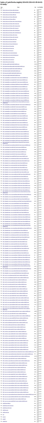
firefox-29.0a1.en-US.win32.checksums (10, 52)
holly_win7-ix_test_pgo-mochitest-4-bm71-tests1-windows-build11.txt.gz (16, 304)
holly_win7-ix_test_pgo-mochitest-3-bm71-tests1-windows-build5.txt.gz (16, 302)
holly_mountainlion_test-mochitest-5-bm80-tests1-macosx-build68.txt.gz (16, 100)
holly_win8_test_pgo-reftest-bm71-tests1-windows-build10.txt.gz (14, 358)
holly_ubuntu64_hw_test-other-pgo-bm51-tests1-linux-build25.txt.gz (15, 239)
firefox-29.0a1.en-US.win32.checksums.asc (10, 55)
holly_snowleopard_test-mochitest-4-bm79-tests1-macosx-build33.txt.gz (16, 138)
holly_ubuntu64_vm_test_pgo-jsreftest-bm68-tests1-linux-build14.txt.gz (16, 252)
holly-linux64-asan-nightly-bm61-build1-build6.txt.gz (12, 68)
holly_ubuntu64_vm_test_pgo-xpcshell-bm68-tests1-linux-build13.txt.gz (16, 273)
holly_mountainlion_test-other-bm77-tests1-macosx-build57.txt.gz (15, 106)
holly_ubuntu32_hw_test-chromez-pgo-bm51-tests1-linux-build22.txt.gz (16, 158)
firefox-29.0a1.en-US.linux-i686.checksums (10, 10)
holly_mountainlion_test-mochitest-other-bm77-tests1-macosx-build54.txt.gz (16, 104)
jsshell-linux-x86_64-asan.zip (8, 405)
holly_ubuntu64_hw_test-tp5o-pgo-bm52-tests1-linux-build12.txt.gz (15, 243)
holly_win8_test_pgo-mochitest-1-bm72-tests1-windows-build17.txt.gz (15, 340)
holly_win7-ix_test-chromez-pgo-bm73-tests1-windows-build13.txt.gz (15, 275)
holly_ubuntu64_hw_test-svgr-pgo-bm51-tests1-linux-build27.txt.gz (15, 241)
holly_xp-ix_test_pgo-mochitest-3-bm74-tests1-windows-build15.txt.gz (15, 387)
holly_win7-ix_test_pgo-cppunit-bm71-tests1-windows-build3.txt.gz (15, 288)
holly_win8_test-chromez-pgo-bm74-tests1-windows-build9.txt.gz (15, 320)
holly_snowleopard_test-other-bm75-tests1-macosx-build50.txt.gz (14, 147)
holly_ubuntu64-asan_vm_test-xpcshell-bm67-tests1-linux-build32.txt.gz (16, 232)
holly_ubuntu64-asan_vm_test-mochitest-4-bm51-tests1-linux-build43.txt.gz (16, 221)
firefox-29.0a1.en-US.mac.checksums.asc (10, 43)
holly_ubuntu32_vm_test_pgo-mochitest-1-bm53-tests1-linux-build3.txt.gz (16, 180)
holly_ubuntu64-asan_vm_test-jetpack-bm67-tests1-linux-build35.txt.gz (15, 210)
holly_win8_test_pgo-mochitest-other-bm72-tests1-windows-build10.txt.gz (16, 356)
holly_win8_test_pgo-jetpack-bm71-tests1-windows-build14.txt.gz (15, 335)
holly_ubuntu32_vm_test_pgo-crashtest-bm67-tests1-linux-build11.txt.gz (16, 171)
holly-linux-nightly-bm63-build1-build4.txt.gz (11, 64)
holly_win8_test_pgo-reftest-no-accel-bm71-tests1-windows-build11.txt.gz (16, 360)
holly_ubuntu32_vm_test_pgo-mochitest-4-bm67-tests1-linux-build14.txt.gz (16, 187)
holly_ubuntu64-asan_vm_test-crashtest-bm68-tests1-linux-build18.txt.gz (16, 207)
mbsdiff (4, 419)
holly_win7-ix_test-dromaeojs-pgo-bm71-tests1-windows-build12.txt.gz (16, 277)
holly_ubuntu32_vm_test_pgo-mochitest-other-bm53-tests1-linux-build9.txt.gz (17, 194)
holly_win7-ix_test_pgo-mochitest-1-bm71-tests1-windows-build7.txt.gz (16, 297)
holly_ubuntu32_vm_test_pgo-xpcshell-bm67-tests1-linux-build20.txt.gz (16, 203)
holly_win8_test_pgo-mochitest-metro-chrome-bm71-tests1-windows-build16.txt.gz (18, 353)
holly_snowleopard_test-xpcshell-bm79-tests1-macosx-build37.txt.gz (15, 156)
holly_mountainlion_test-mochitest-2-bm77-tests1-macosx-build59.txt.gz (16, 93)
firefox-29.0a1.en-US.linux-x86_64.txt (10, 39)
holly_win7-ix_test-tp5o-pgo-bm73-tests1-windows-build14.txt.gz (14, 284)
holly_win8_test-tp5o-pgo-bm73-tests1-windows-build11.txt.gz (14, 329)
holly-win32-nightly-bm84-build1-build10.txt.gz (11, 75)
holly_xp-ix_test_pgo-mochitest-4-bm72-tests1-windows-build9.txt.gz (15, 389)
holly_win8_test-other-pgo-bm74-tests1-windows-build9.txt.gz (14, 324)
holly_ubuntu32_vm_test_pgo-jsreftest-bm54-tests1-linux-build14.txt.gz (16, 178)
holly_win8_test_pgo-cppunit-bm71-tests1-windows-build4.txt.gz (14, 331)
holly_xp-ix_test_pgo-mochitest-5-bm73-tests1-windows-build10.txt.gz (15, 392)
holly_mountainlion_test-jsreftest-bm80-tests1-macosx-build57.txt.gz (15, 88)
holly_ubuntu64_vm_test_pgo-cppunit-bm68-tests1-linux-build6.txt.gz (15, 246)
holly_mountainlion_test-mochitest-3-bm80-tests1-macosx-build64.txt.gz (16, 95)
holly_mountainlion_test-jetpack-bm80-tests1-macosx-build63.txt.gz (15, 86)
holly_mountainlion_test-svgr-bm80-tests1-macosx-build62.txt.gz (14, 111)
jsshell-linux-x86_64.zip (7, 407)
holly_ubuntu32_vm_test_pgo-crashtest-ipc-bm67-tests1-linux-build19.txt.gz (16, 174)
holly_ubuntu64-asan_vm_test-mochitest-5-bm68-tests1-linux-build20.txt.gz (16, 223)
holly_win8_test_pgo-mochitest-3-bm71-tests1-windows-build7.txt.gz (15, 344)
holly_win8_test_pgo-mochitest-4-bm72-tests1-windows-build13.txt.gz (15, 347)
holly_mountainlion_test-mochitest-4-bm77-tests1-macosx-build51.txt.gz (16, 97)
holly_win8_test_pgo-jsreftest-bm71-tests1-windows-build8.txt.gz (14, 338)
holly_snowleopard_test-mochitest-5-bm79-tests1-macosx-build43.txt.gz (16, 140)
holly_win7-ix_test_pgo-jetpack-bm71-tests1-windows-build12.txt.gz (15, 293)
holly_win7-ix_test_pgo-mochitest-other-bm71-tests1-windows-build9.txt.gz (16, 311)
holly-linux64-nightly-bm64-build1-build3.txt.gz (11, 70)
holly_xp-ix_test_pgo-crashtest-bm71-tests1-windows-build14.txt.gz (15, 376)
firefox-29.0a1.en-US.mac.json (8, 48)
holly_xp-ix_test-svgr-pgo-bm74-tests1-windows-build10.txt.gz (14, 369)
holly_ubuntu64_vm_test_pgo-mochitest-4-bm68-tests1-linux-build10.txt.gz (16, 261)
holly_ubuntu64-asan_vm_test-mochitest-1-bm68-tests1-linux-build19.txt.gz (16, 214)
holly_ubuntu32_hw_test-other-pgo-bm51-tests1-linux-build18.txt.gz (15, 162)
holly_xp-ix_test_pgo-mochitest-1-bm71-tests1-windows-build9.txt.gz (15, 383)
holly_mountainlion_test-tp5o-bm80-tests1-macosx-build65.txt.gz (14, 113)
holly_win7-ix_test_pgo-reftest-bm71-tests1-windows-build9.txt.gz (15, 313)
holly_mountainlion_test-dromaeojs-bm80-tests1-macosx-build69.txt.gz (15, 84)
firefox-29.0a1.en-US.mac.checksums (9, 41)
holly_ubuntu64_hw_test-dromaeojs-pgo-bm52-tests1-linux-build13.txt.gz (16, 237)
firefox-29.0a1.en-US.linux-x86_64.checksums (11, 30)
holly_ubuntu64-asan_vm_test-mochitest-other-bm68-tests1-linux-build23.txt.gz (17, 228)
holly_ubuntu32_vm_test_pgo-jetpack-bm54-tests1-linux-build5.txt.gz (15, 176)
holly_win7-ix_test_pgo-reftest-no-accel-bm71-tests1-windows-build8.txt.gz (16, 315)
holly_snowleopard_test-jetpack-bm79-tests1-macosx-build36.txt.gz (15, 127)
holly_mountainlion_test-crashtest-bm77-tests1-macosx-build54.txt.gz (15, 82)
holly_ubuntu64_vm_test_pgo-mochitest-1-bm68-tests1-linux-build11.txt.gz (16, 255)
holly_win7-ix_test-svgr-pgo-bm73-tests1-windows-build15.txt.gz (14, 282)
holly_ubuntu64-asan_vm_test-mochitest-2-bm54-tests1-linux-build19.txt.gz (16, 216)
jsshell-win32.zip (6, 412)
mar (3, 414)
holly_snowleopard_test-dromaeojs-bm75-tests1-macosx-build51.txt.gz (15, 124)
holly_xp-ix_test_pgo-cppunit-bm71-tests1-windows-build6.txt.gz (14, 374)
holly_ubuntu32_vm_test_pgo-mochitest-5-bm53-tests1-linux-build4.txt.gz (16, 189)
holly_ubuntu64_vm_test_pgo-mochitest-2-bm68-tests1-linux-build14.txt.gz (16, 257)
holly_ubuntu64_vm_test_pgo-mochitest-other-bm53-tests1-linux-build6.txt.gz (17, 268)
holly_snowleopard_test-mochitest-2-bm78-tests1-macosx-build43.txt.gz (16, 133)
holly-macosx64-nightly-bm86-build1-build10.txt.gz (12, 73)
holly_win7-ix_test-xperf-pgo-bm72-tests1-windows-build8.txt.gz (14, 286)
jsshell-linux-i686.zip (6, 403)
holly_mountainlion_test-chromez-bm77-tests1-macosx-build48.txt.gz (15, 77)
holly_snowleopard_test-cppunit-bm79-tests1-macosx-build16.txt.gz (15, 120)
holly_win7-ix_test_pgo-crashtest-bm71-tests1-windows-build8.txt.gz (15, 291)
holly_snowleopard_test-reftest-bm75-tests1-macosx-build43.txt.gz (15, 149)
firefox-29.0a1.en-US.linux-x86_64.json (10, 34)
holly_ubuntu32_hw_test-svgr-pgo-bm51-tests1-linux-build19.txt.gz (15, 165)
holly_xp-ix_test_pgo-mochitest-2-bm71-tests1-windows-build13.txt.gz (15, 385)
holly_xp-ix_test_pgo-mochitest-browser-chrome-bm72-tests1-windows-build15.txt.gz (18, 394)
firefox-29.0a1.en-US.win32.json (9, 57)
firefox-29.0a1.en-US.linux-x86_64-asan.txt (10, 28)
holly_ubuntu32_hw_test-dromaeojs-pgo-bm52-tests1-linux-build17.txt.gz (16, 160)
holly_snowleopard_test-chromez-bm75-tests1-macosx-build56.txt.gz (15, 118)
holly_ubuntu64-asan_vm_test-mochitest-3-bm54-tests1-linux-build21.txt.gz (16, 219)
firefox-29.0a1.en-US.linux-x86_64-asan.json (11, 23)
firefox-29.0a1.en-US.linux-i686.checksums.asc (11, 12)
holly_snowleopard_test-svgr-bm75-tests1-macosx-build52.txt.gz (14, 151)
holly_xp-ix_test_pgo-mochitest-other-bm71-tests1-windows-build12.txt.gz (16, 396)
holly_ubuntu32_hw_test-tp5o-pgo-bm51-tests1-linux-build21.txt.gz (15, 167)
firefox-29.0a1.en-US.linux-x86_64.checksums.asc (12, 32)
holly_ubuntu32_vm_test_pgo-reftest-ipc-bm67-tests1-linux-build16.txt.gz (16, 198)
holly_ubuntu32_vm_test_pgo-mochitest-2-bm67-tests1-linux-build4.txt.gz (16, 183)
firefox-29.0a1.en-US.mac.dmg (8, 46)
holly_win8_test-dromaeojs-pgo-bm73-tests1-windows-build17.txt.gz (15, 322)
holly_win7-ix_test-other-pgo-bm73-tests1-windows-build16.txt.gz (15, 279)
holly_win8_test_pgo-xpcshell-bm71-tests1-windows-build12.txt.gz (15, 362)
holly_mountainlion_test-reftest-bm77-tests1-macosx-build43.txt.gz (15, 109)
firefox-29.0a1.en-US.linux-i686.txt (9, 19)
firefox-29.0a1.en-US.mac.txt (8, 50)
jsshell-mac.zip (5, 410)
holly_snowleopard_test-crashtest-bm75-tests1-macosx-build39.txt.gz (15, 122)
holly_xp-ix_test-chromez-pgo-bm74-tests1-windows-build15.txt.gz (15, 365)
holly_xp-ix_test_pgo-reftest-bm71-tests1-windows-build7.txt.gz (14, 398)
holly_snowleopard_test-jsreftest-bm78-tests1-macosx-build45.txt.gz (15, 129)
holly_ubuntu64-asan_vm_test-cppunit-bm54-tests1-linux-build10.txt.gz (16, 205)
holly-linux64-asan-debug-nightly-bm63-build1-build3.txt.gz (14, 66)
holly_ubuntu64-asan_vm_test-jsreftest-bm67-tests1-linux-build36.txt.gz (16, 212)
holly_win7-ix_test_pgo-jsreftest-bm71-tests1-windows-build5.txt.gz (15, 295)
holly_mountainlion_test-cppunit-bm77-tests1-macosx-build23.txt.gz (15, 79)
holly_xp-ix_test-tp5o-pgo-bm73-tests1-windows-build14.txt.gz (14, 371)
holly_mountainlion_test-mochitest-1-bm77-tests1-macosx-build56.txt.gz (16, 91)
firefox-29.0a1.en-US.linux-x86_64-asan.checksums (12, 21)
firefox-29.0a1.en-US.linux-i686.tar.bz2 (10, 16)
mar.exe (4, 416)
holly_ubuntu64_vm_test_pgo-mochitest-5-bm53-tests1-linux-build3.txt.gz (16, 264)
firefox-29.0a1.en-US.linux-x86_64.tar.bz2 (10, 37)
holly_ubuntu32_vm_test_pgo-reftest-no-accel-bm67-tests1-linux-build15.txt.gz (17, 201)
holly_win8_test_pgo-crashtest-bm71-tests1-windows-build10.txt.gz (15, 333)
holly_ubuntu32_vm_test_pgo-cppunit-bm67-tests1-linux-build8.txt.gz (15, 169)
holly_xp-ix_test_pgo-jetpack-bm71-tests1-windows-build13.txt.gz (15, 378)
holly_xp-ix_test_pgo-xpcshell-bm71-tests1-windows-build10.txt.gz (15, 401)
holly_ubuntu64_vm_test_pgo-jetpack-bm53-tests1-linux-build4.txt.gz (15, 250)
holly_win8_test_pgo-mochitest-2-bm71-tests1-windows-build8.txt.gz (15, 342)
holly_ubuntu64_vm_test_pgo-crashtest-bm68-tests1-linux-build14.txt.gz (16, 248)
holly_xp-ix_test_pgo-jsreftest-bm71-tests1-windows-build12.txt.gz (15, 380)
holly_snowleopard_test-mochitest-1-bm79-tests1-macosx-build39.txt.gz (16, 131)
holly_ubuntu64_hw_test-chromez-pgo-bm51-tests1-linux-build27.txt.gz (16, 234)
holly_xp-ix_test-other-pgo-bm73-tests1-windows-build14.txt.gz (14, 367)
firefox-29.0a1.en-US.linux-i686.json (9, 14)
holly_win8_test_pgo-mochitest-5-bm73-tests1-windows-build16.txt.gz (15, 349)
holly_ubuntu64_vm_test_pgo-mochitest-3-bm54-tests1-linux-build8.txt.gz (16, 259)
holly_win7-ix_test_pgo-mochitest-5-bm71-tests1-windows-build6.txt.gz (16, 306)
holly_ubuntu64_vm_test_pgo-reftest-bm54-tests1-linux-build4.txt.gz (15, 270)
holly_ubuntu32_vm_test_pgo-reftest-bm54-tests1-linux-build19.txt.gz (15, 196)
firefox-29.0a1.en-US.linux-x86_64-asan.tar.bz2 (11, 25)
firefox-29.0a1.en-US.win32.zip (8, 61)
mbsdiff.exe (5, 421)
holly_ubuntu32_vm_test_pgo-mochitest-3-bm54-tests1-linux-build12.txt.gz (16, 185)
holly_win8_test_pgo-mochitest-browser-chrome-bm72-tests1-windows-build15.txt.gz (18, 351)
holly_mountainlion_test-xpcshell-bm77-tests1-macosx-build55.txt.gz (15, 115)
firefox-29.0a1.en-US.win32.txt (8, 59)
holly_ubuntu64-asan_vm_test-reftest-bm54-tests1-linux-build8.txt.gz (15, 230)
